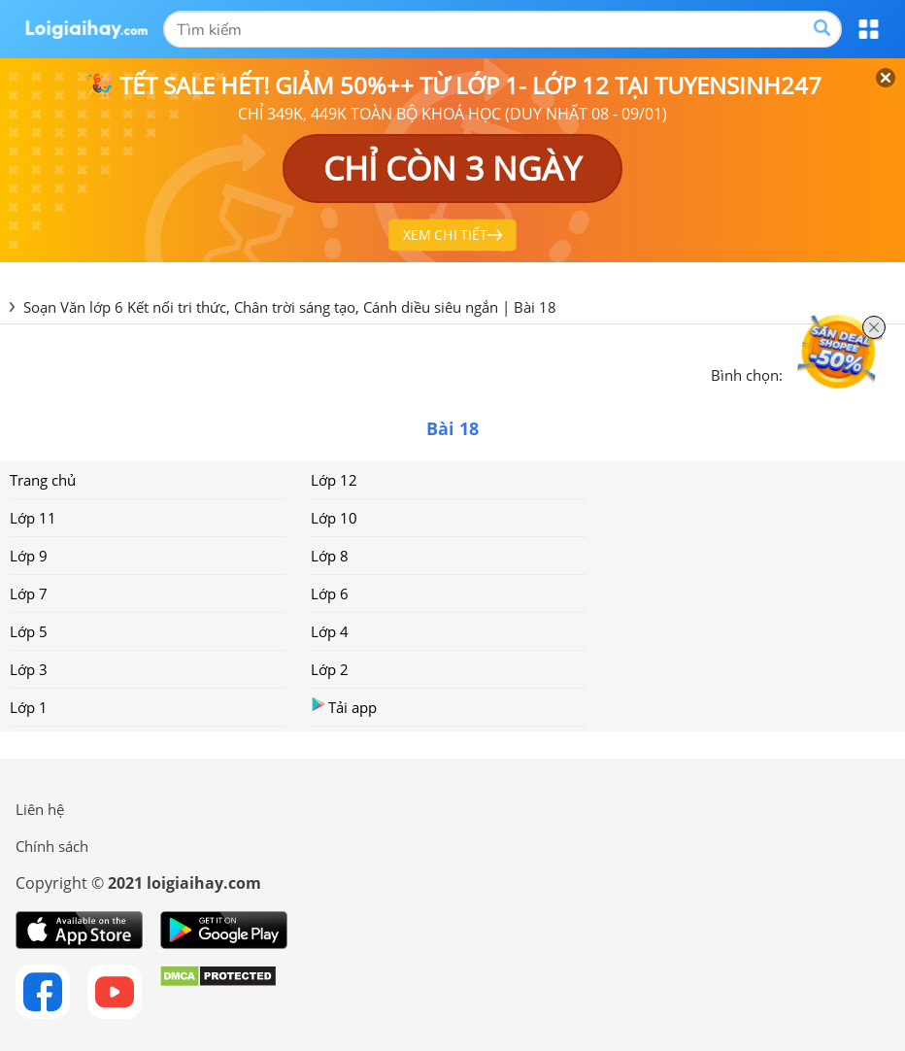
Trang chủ (43, 480)
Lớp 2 (330, 669)
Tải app (344, 706)
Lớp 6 (330, 593)
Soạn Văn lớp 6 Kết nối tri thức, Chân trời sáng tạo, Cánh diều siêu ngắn (260, 307)
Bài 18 (535, 307)
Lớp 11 (33, 517)
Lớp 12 (334, 480)
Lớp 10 (334, 517)
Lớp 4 (330, 631)
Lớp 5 (29, 631)
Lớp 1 (29, 707)
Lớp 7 (29, 593)
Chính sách (52, 846)
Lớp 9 (29, 555)
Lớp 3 (29, 669)
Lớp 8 (330, 555)
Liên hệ (40, 809)
